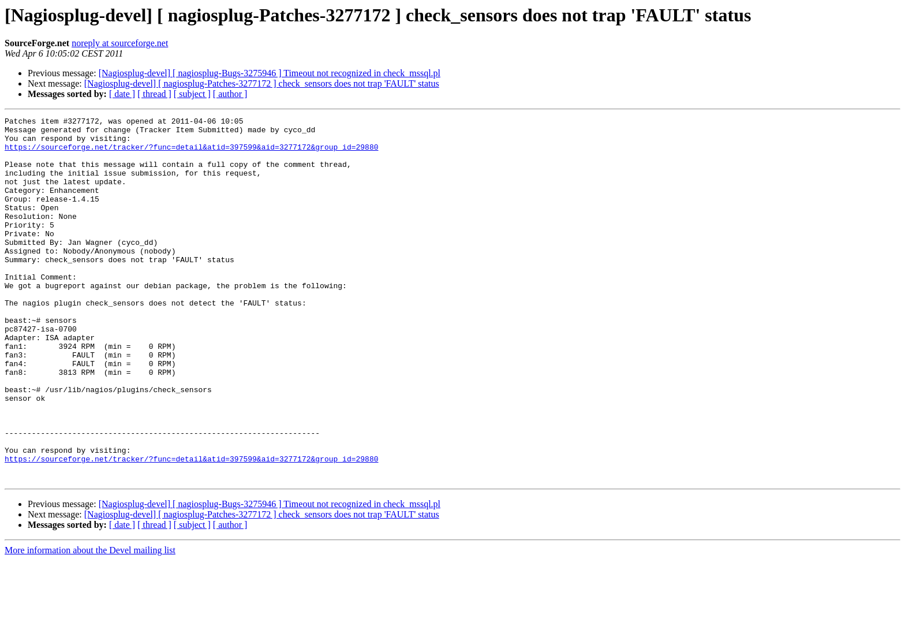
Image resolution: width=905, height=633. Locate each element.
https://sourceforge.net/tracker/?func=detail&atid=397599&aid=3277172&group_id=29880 (191, 153)
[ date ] (122, 94)
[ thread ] (154, 94)
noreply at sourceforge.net (120, 43)
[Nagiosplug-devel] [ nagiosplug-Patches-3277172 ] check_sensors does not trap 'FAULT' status (261, 83)
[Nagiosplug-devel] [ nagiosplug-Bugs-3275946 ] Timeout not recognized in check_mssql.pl (269, 73)
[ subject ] (192, 94)
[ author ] (230, 94)
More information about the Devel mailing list (90, 623)
